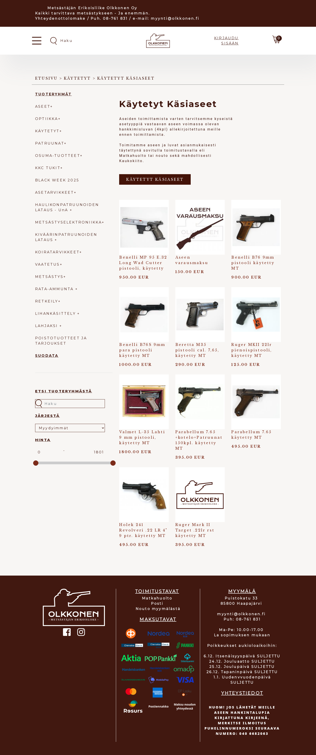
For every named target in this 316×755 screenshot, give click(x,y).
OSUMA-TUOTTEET (57, 156)
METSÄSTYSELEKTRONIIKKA (68, 222)
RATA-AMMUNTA (55, 289)
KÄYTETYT (47, 131)
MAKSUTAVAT (158, 619)
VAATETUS (47, 264)
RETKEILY (46, 301)
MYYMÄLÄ (242, 591)
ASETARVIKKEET (54, 192)
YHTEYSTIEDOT (242, 693)
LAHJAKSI (47, 326)
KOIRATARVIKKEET (57, 252)
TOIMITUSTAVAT (157, 591)
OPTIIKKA (46, 119)
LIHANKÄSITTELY (56, 313)
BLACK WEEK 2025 (57, 180)
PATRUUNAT (49, 143)
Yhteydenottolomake (60, 18)
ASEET (42, 106)
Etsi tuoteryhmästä (63, 391)
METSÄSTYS (49, 277)
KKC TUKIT (47, 168)
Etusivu (46, 78)
